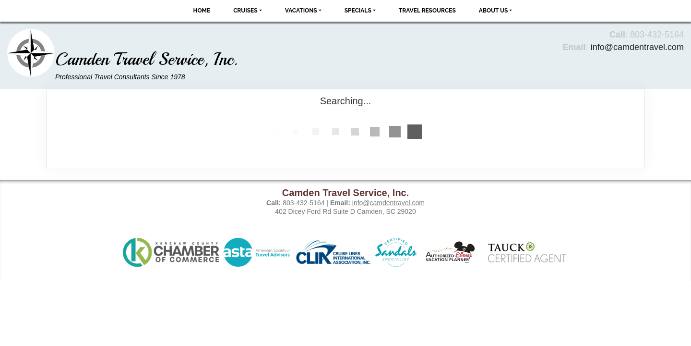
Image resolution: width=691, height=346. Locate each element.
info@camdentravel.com (637, 47)
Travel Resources (427, 10)
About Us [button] (493, 10)
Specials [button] (358, 10)
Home (202, 10)
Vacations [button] (301, 10)
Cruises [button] (245, 10)
